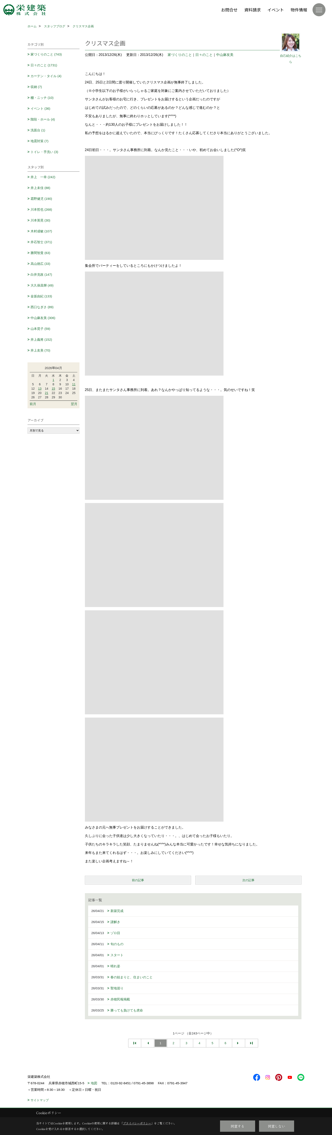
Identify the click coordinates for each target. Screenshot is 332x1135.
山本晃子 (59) (40, 329)
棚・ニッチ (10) (42, 97)
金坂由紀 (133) (41, 296)
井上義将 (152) (41, 339)
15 (53, 388)
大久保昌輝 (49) (42, 285)
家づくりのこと (180, 55)
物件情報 (299, 10)
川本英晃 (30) (40, 220)
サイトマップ (40, 1100)
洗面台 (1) (38, 130)
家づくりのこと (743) (46, 54)
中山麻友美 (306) (43, 318)
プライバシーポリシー (137, 1123)
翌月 (74, 404)
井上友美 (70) (40, 350)
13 (40, 388)
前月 (33, 404)
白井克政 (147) (41, 274)
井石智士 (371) (41, 242)
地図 (94, 1083)
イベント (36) (40, 108)
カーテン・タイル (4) (46, 76)
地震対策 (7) (40, 141)
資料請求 (252, 10)
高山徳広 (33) (40, 263)
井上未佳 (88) (40, 188)
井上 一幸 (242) (43, 177)
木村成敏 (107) (41, 231)
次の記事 (248, 880)
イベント (275, 10)
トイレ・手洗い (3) (44, 152)
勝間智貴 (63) (40, 253)
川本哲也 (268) (41, 209)
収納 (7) (36, 87)
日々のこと (204, 55)
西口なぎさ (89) (42, 307)
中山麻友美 (224, 55)
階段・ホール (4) (43, 119)
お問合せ (229, 10)
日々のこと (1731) (44, 65)
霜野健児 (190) (41, 198)
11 (74, 384)
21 (46, 393)
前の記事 (138, 880)
